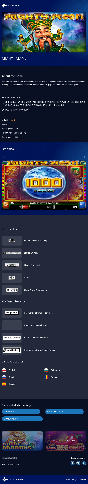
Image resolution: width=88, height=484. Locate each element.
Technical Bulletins (9, 458)
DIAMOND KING (11, 419)
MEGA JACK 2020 (55, 411)
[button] (84, 157)
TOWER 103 (9, 411)
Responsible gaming (10, 464)
